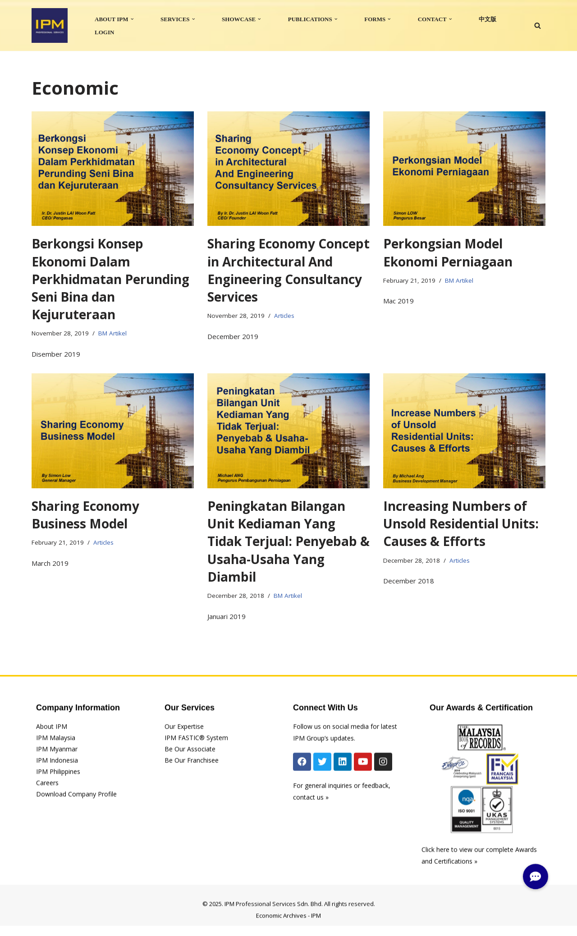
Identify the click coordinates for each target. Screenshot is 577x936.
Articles (284, 316)
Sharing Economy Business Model (85, 514)
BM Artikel (112, 333)
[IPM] (50, 25)
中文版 (487, 19)
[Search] (537, 25)
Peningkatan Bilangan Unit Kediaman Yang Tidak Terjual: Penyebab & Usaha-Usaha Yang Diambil (288, 541)
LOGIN (104, 32)
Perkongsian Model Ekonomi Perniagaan (448, 252)
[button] (132, 19)
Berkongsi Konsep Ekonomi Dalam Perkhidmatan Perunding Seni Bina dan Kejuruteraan (110, 279)
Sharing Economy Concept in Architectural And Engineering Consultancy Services (288, 270)
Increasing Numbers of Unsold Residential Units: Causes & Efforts (461, 523)
